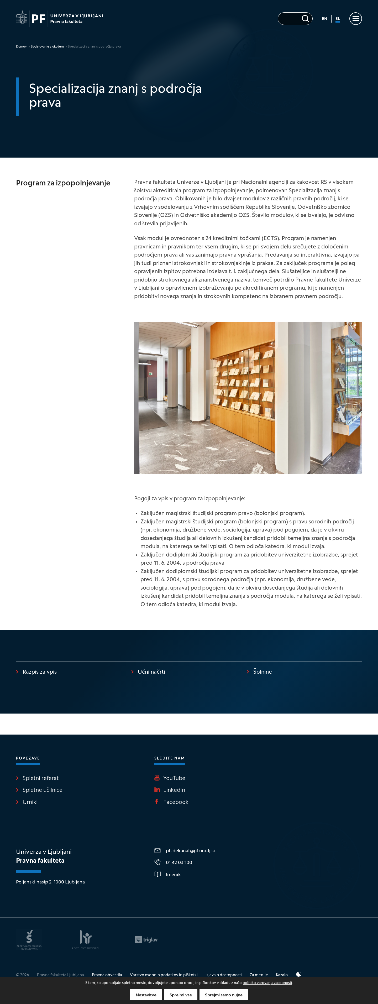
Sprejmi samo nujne (224, 995)
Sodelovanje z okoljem (47, 46)
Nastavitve (146, 995)
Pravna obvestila (107, 975)
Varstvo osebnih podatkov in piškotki (164, 975)
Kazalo (282, 975)
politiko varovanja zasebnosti (267, 983)
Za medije (259, 975)
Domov (21, 46)
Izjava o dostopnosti (224, 975)
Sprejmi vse (181, 995)
